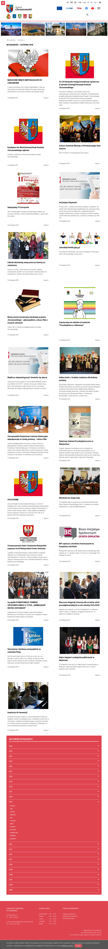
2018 (10, 787)
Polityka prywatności (69, 914)
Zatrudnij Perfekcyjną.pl (69, 247)
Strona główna (11, 40)
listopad (12, 835)
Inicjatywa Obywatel (68, 202)
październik (13, 832)
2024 (11, 756)
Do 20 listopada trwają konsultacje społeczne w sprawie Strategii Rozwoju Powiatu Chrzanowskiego (79, 85)
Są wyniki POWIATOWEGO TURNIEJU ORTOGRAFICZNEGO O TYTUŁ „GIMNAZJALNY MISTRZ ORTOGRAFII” (26, 605)
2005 (11, 890)
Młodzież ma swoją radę (69, 498)
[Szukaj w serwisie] (87, 14)
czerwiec (12, 820)
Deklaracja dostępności (70, 916)
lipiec (11, 823)
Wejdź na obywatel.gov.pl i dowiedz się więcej (27, 377)
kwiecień (12, 814)
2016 (10, 797)
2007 (11, 880)
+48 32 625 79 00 (14, 924)
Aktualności (21, 40)
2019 (10, 782)
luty (11, 808)
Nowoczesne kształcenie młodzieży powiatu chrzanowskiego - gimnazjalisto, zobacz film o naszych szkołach (27, 320)
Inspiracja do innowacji (17, 712)
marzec (12, 811)
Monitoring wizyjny (68, 918)
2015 (10, 802)
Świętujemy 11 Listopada (18, 207)
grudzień (12, 838)
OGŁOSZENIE (12, 499)
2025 (10, 751)
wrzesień (12, 829)
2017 (10, 792)
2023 (10, 761)
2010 (10, 865)
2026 (11, 746)
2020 (11, 777)
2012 (10, 854)
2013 (10, 849)
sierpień (12, 826)
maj (10, 817)
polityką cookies (67, 946)
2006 (11, 885)
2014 (10, 844)
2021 (10, 771)
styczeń (12, 805)
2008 (11, 875)
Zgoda (78, 946)
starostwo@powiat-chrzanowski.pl (22, 922)
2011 (10, 859)
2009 (11, 870)
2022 (10, 766)
